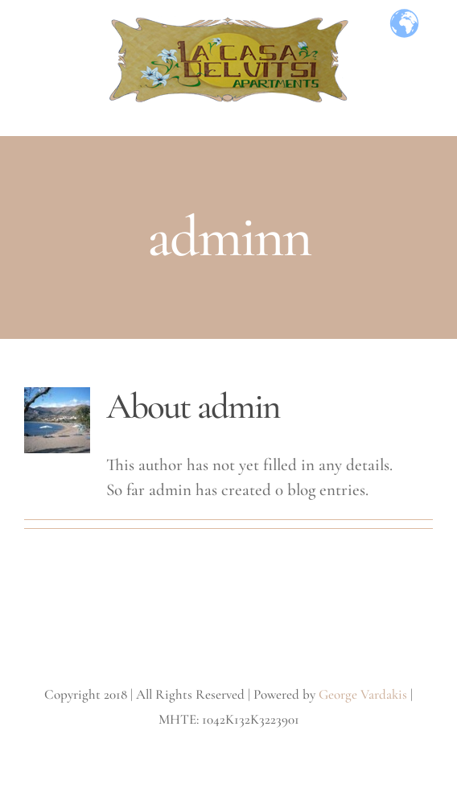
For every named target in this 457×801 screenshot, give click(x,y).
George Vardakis (363, 694)
